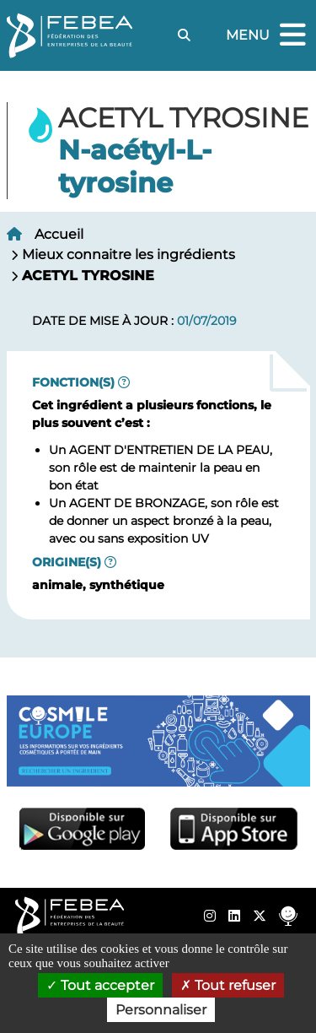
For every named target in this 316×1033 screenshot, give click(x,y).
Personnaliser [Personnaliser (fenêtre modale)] (160, 1010)
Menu (268, 36)
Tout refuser (228, 985)
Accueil (59, 234)
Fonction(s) (73, 382)
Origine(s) (66, 562)
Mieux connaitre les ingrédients (128, 254)
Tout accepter (100, 985)
